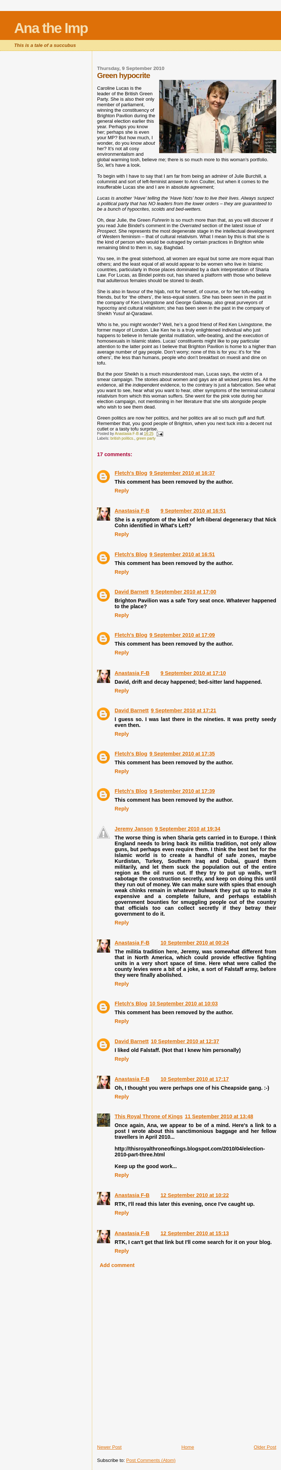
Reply (122, 491)
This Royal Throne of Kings (149, 1116)
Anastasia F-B (132, 511)
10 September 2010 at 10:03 (183, 1004)
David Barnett (132, 592)
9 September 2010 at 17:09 (182, 635)
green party (146, 438)
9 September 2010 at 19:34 (187, 829)
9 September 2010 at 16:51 (193, 511)
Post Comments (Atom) (151, 1460)
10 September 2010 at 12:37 (185, 1041)
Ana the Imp (50, 28)
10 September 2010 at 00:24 (195, 943)
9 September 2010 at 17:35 (182, 754)
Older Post (265, 1447)
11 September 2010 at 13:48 (219, 1116)
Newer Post (109, 1447)
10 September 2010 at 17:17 (195, 1079)
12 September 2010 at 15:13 (195, 1233)
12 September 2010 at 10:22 (195, 1195)
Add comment (117, 1265)
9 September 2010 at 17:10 (193, 673)
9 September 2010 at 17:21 (183, 710)
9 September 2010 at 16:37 (182, 473)
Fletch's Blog (131, 473)
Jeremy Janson (134, 829)
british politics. (122, 438)
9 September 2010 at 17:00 (183, 592)
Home (187, 1447)
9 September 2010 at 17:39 (182, 791)
